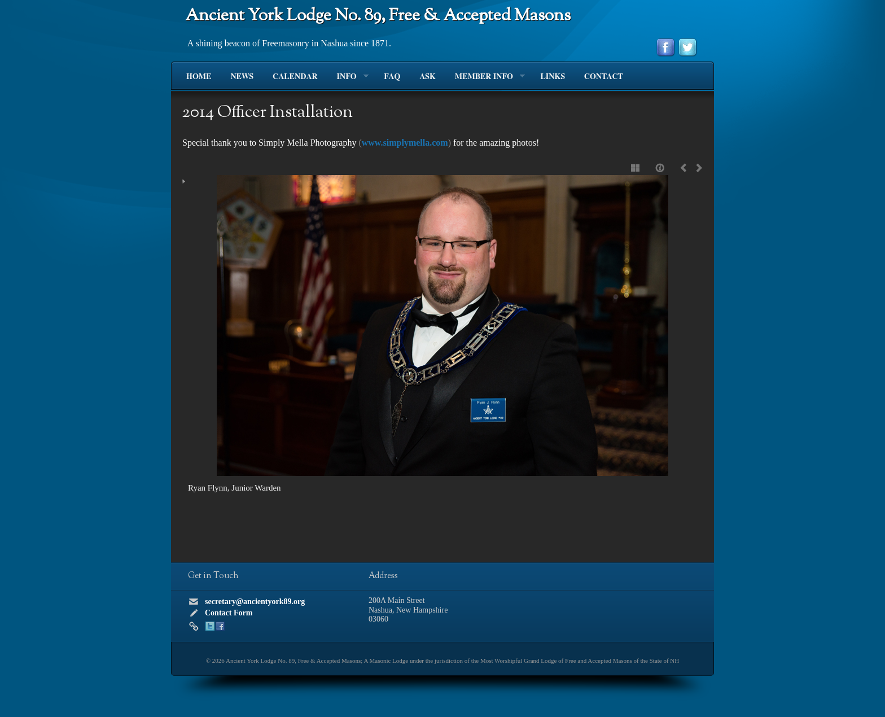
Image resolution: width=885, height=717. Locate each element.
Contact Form (228, 613)
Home (198, 77)
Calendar (295, 77)
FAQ (392, 77)
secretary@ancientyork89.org (255, 601)
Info (348, 77)
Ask (427, 77)
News (241, 77)
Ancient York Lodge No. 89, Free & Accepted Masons (378, 16)
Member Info (485, 77)
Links (552, 77)
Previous (685, 167)
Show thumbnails (636, 167)
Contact (603, 77)
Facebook (220, 626)
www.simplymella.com (405, 142)
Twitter (209, 626)
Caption (661, 167)
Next (697, 167)
